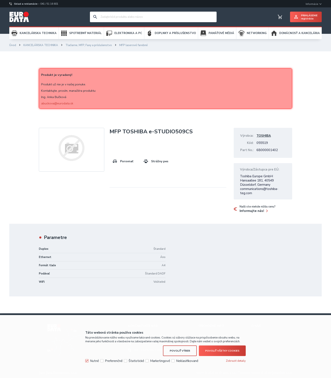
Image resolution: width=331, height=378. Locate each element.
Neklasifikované (187, 361)
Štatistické (136, 361)
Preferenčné (114, 361)
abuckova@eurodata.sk (57, 103)
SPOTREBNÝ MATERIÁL (85, 33)
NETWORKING (257, 33)
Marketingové (160, 361)
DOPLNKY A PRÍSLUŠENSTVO (175, 33)
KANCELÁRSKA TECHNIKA (38, 33)
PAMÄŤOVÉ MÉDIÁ (221, 33)
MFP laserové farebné (133, 45)
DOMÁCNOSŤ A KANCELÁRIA (299, 33)
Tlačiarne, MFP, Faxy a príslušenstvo (88, 45)
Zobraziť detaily (236, 361)
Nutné (94, 361)
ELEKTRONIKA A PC (128, 33)
